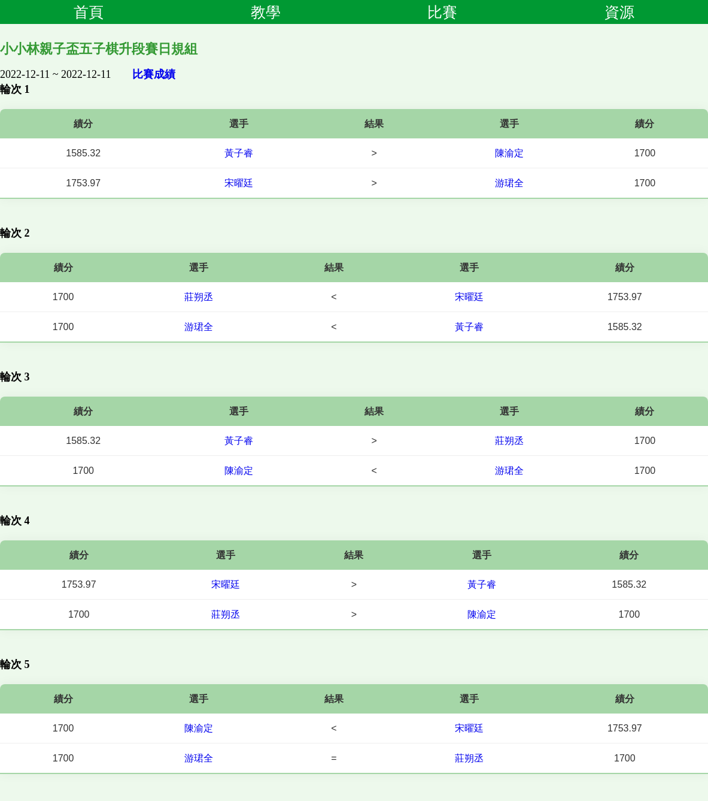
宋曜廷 (238, 183)
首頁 (89, 12)
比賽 (442, 12)
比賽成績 (153, 74)
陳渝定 (509, 153)
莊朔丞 (198, 297)
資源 (619, 12)
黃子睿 (238, 153)
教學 (266, 12)
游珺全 (509, 183)
